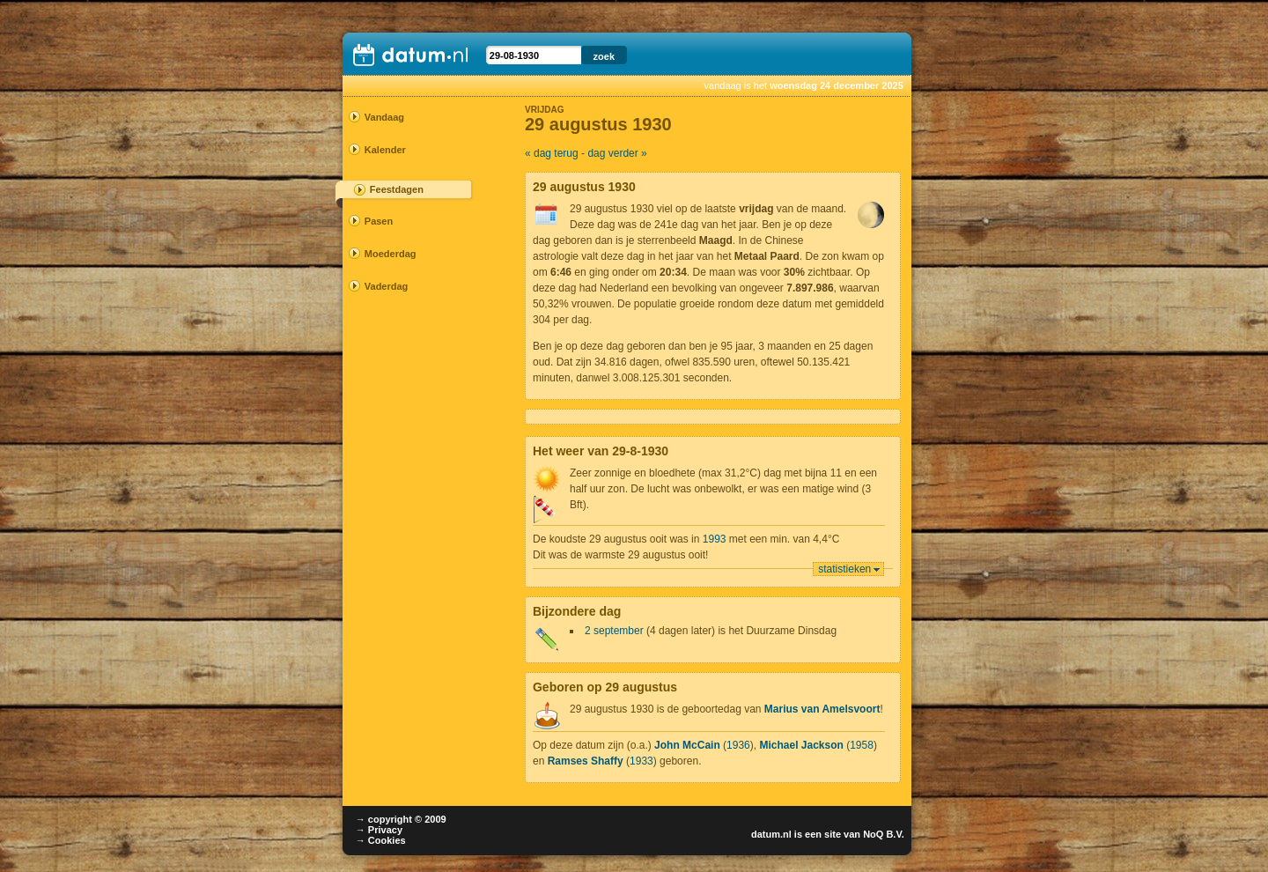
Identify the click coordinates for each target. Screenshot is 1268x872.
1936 (738, 745)
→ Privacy (379, 829)
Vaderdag (387, 286)
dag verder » (616, 153)
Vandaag (384, 117)
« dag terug (552, 153)
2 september (614, 630)
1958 (862, 745)
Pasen (379, 221)
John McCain (687, 745)
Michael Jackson (801, 745)
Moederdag (391, 253)
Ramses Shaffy (585, 761)
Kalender (385, 149)
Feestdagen (397, 189)
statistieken (844, 569)
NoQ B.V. (883, 834)
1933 (641, 761)
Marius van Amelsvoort (822, 709)
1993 (714, 539)
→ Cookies (381, 840)
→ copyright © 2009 (401, 819)
